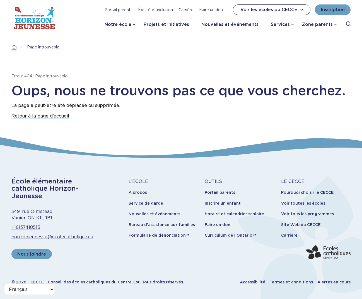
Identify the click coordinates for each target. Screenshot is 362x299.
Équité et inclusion (155, 10)
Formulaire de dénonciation (157, 235)
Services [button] (280, 24)
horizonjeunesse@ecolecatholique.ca (52, 236)
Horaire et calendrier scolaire (234, 214)
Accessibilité (252, 282)
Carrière (186, 10)
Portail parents (118, 10)
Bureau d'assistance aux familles (162, 224)
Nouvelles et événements (230, 24)
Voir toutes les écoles (303, 203)
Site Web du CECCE (300, 224)
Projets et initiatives (166, 24)
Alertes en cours (334, 282)
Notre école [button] (118, 24)
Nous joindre (31, 254)
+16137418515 (25, 227)
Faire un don (211, 10)
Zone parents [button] (317, 24)
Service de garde (146, 203)
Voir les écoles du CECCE (272, 10)
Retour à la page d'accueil (40, 116)
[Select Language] (29, 289)
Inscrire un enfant (223, 203)
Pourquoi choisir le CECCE (307, 192)
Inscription (333, 9)
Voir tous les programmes (307, 214)
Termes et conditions (291, 282)
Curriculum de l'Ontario (228, 235)
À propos (138, 192)
